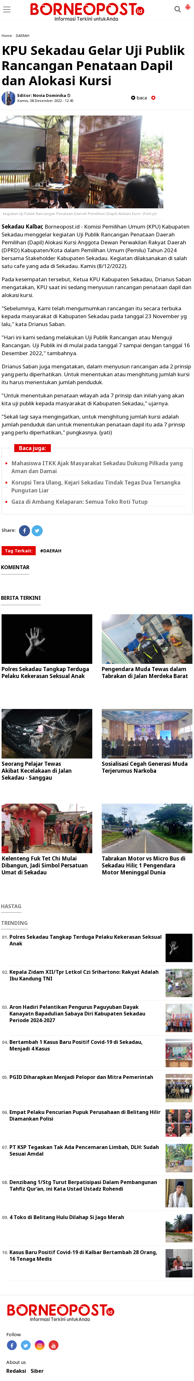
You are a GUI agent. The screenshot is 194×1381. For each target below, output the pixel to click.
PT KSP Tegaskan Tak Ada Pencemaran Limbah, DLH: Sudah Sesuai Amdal (84, 1150)
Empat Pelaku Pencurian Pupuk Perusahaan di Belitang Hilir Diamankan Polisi (85, 1115)
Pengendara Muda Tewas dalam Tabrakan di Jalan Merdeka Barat (145, 672)
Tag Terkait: (19, 551)
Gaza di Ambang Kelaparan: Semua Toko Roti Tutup (79, 501)
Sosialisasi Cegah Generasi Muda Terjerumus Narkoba (145, 767)
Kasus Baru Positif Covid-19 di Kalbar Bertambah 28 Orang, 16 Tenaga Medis (83, 1255)
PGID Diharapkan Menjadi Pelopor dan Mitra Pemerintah (81, 1077)
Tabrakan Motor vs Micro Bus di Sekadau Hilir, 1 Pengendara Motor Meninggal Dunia (143, 865)
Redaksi (16, 1371)
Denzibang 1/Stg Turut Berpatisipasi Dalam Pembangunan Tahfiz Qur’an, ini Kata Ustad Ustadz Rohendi (83, 1185)
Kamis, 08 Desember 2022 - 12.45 (45, 100)
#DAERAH (50, 551)
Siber (37, 1371)
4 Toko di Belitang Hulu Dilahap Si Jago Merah (66, 1217)
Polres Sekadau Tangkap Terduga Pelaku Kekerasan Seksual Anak (45, 672)
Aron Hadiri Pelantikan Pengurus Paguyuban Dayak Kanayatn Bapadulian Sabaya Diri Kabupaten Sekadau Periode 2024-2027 (77, 1013)
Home (7, 35)
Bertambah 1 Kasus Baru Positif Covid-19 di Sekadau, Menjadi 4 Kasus (76, 1045)
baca (139, 97)
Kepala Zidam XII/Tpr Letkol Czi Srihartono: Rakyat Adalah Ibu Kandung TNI (84, 975)
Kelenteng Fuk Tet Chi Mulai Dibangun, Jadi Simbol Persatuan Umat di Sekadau (45, 865)
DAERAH (22, 35)
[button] (188, 4)
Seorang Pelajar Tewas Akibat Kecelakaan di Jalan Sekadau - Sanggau (37, 770)
